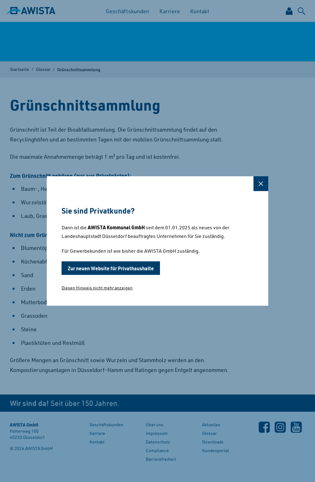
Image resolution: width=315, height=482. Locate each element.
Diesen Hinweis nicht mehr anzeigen (97, 287)
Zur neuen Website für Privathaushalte (111, 268)
